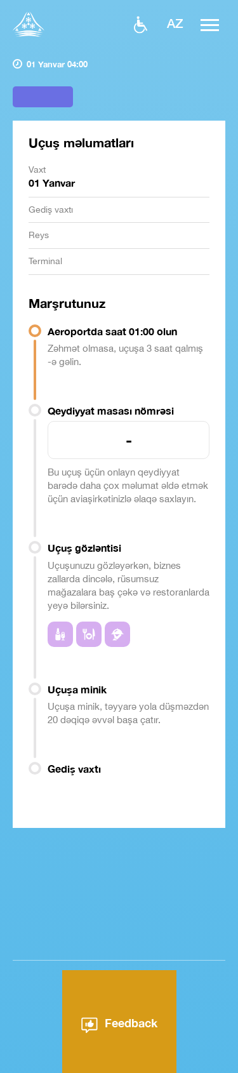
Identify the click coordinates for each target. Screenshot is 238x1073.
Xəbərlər (170, 1061)
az (175, 22)
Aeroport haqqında (93, 1061)
